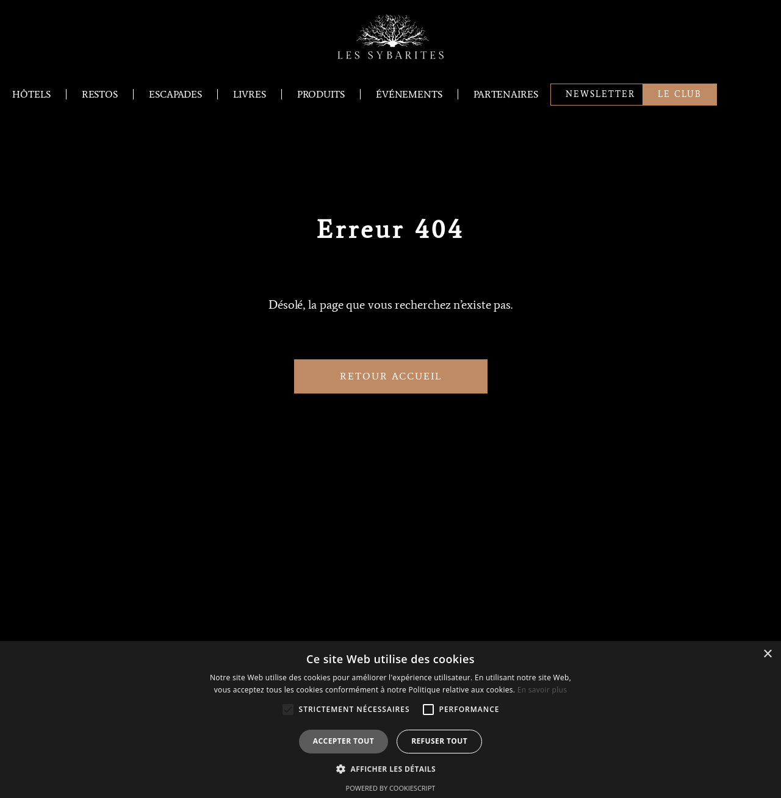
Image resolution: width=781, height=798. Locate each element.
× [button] (767, 654)
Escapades (175, 94)
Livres (249, 94)
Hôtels (31, 94)
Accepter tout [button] (343, 741)
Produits (321, 94)
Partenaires (505, 94)
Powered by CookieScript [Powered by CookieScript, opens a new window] (391, 788)
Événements (409, 94)
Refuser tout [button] (439, 741)
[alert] (390, 719)
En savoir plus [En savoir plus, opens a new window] (542, 690)
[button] (390, 769)
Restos (100, 94)
